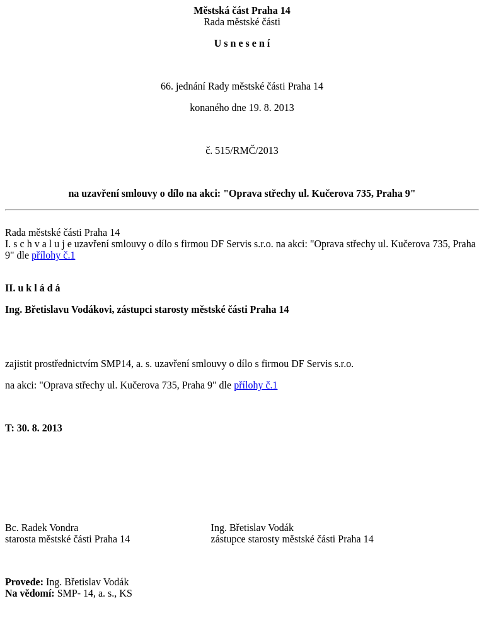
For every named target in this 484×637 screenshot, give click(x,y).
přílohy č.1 (53, 255)
